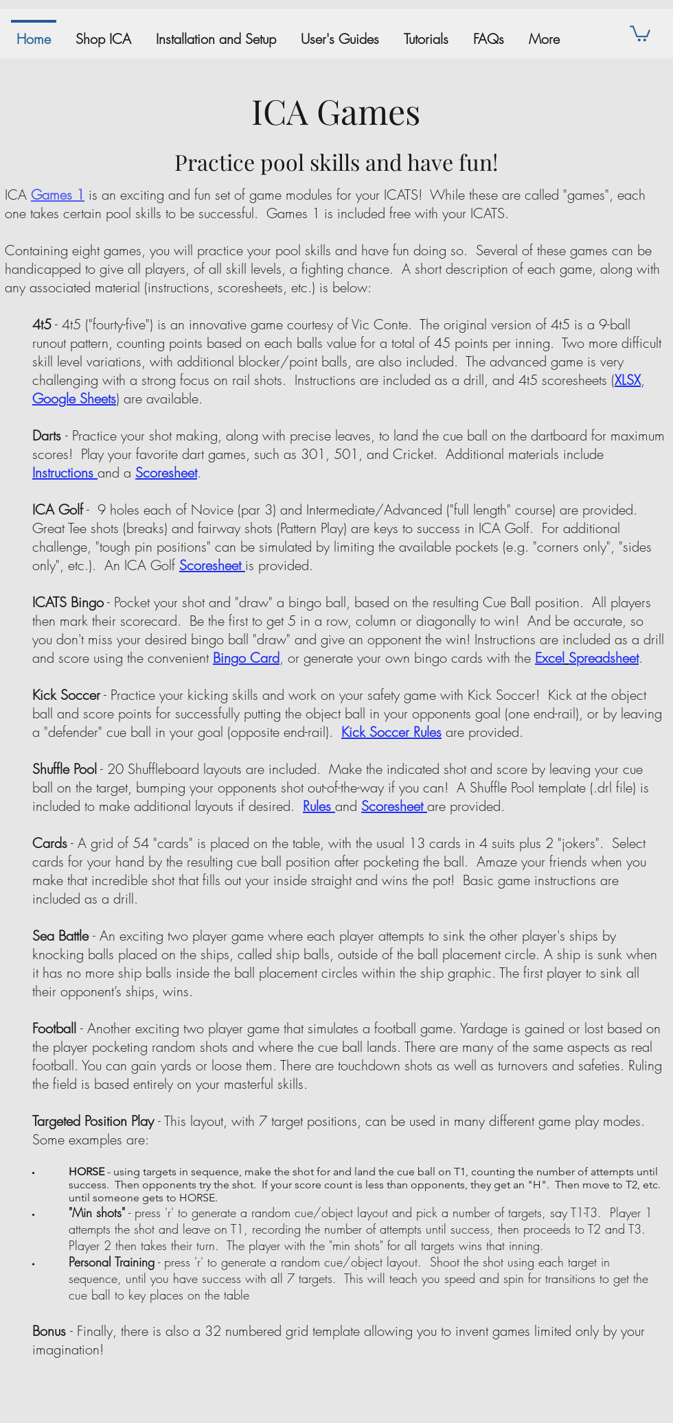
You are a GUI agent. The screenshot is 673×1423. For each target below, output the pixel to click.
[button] (640, 32)
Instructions (62, 472)
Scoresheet (210, 565)
